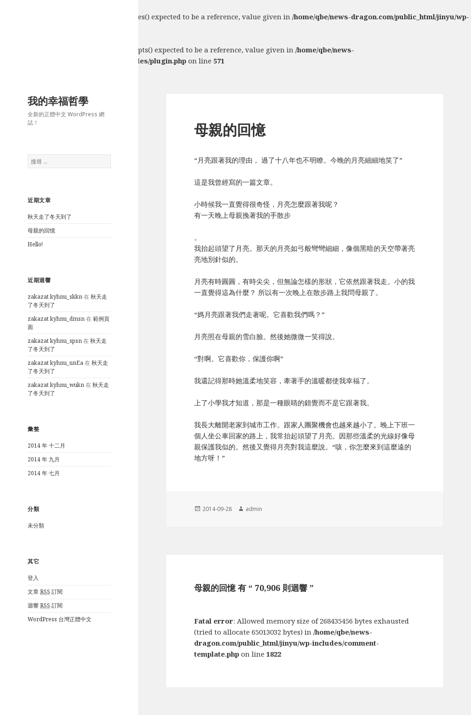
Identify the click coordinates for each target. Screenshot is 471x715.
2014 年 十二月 (46, 445)
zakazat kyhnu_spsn (55, 341)
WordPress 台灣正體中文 (60, 619)
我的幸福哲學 (58, 101)
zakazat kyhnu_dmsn (56, 319)
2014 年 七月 (44, 473)
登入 (33, 578)
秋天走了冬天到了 (50, 217)
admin (254, 509)
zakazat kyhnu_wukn (56, 385)
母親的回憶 (41, 230)
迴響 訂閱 (45, 606)
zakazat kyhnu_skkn (55, 297)
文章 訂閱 (45, 592)
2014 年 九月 (44, 459)
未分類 (36, 525)
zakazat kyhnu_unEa (55, 363)
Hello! (35, 244)
